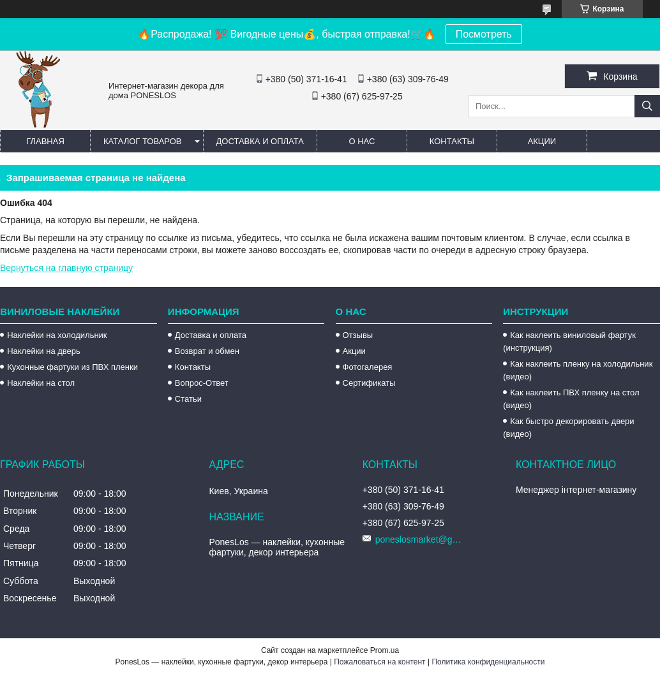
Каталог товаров (142, 141)
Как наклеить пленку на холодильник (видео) (577, 370)
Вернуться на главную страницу (66, 268)
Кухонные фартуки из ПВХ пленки (72, 367)
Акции (542, 141)
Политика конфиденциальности (487, 661)
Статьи (188, 399)
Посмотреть (484, 34)
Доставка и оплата (260, 141)
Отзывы (358, 335)
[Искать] (647, 106)
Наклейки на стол (41, 383)
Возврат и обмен (207, 351)
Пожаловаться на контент (379, 661)
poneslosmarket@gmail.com (420, 539)
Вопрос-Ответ (202, 383)
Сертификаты (369, 383)
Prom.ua (384, 650)
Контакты (452, 141)
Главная (45, 141)
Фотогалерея (368, 367)
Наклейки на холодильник (57, 335)
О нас (362, 141)
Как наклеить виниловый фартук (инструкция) (569, 341)
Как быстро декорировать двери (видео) (568, 427)
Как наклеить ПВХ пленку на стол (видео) (571, 399)
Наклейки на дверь (43, 351)
